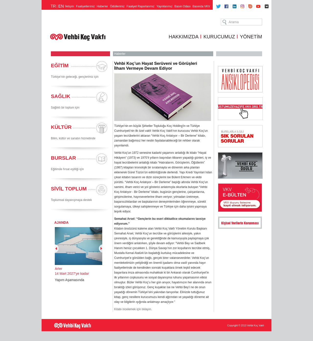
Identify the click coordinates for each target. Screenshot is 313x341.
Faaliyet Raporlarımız (141, 6)
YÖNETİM (251, 36)
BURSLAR (63, 158)
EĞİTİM (59, 65)
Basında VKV (201, 6)
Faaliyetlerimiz (85, 6)
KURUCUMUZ (219, 36)
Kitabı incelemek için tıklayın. (133, 309)
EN (61, 6)
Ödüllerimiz (117, 6)
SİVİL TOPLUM (69, 188)
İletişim (69, 6)
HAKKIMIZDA (184, 36)
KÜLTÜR (61, 127)
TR (53, 6)
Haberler (102, 6)
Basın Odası (183, 6)
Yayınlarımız (164, 6)
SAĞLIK (60, 96)
